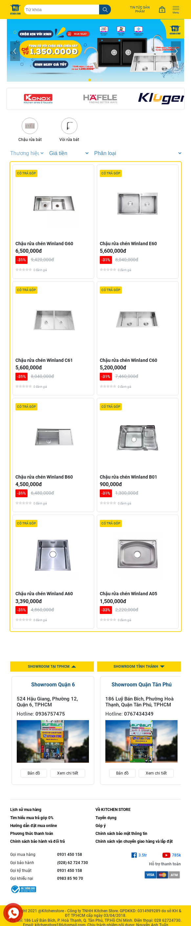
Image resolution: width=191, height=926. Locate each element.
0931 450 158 (69, 854)
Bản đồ (34, 773)
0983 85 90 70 (70, 878)
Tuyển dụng (106, 818)
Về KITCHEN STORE (113, 809)
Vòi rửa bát (69, 130)
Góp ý (101, 825)
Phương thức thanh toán (31, 833)
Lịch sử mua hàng (25, 809)
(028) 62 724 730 (72, 862)
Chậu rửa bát (30, 130)
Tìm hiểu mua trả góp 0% (31, 818)
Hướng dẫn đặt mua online (33, 825)
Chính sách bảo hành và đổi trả (37, 841)
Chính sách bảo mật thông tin (121, 833)
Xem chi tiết (67, 773)
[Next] (176, 51)
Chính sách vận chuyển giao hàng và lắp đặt (134, 841)
